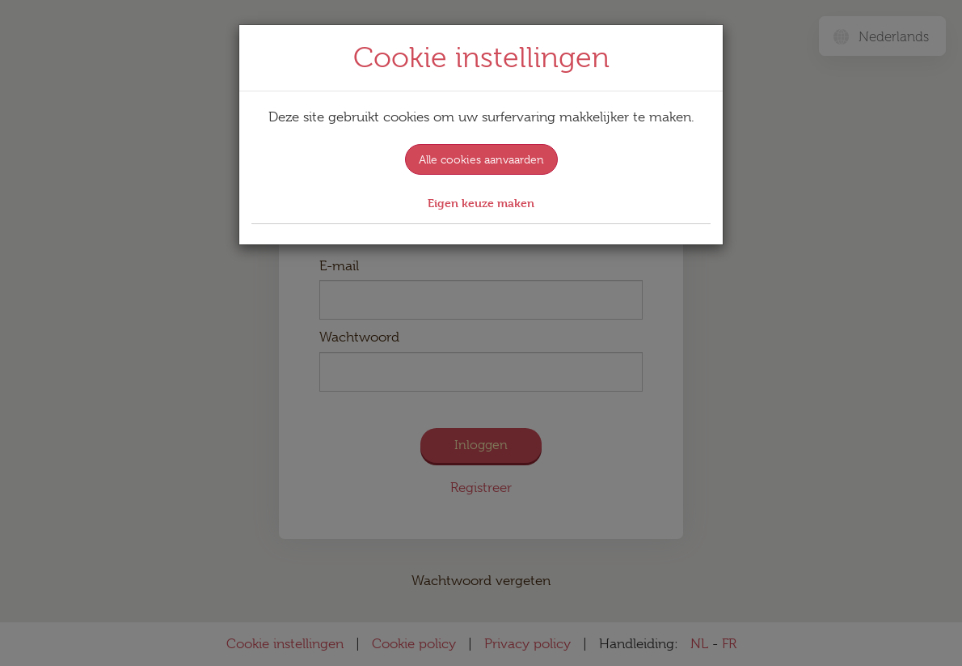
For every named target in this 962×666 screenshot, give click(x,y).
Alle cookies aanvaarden (481, 159)
